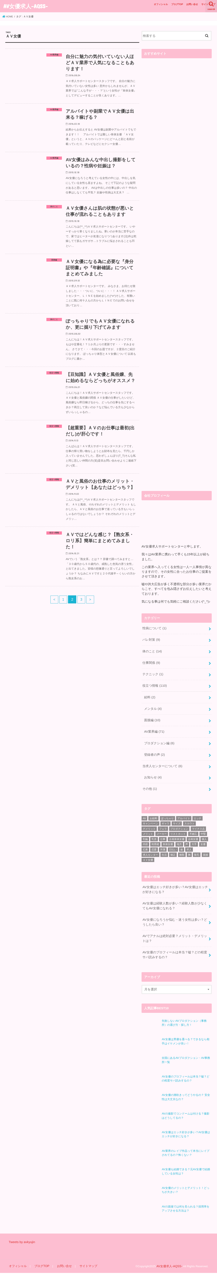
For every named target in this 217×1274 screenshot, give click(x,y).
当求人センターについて (162, 762)
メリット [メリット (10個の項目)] (148, 829)
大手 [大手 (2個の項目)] (194, 839)
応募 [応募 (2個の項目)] (145, 845)
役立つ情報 (154, 684)
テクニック (152, 672)
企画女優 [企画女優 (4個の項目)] (193, 834)
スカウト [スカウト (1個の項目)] (189, 819)
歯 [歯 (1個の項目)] (181, 845)
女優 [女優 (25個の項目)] (203, 839)
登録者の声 (154, 751)
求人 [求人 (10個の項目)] (189, 845)
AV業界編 (154, 729)
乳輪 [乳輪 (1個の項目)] (145, 834)
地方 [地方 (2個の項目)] (179, 839)
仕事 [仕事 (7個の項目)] (162, 834)
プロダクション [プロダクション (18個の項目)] (179, 824)
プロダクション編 (159, 740)
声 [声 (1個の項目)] (186, 839)
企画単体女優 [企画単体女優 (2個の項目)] (176, 834)
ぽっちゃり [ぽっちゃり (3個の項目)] (167, 813)
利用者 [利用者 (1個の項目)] (155, 839)
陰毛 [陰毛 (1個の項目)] (196, 850)
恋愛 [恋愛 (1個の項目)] (154, 845)
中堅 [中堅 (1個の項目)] (203, 829)
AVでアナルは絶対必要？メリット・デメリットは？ (174, 933)
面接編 (152, 717)
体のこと (152, 650)
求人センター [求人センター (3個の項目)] (150, 850)
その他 (149, 784)
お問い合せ (192, 4)
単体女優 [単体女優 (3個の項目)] (168, 839)
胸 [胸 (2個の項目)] (189, 850)
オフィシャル (161, 4)
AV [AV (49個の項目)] (144, 813)
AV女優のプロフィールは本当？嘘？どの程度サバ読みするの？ (174, 948)
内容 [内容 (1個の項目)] (145, 839)
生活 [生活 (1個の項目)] (164, 850)
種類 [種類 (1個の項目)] (181, 850)
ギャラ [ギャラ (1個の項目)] (165, 819)
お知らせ (152, 773)
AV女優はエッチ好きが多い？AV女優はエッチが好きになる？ (174, 885)
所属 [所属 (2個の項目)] (162, 845)
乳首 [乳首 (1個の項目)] (154, 834)
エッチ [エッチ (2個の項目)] (197, 813)
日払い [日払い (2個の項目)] (173, 845)
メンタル (152, 706)
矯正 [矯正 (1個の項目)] (172, 850)
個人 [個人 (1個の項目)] (204, 834)
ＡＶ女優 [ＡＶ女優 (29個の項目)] (148, 855)
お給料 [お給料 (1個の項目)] (153, 813)
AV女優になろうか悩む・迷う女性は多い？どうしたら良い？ (174, 916)
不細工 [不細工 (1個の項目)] (193, 829)
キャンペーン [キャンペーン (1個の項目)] (150, 819)
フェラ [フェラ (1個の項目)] (163, 824)
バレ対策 (151, 639)
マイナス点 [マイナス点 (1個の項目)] (198, 824)
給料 (149, 695)
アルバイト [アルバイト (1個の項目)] (183, 813)
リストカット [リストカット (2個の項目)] (178, 829)
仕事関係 (151, 661)
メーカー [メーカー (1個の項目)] (162, 829)
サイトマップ (208, 4)
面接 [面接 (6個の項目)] (205, 850)
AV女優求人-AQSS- (25, 6)
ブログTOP (177, 4)
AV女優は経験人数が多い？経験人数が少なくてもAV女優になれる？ (174, 901)
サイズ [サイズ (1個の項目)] (177, 819)
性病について (154, 628)
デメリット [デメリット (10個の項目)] (149, 824)
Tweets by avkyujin (22, 1243)
